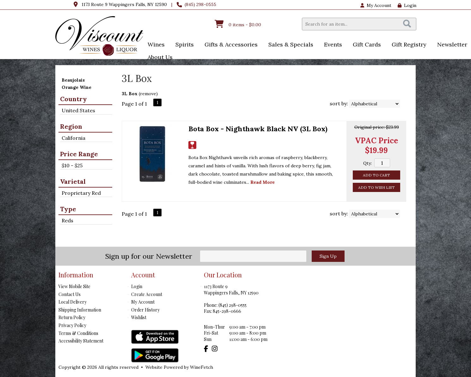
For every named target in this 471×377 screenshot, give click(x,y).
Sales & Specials (289, 45)
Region (71, 126)
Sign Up (328, 256)
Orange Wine (76, 87)
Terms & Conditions (78, 333)
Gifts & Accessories (229, 45)
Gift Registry (409, 44)
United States (78, 110)
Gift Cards (367, 44)
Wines (154, 45)
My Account (143, 302)
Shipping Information (79, 310)
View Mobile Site (74, 286)
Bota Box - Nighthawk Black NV (257, 128)
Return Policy (71, 317)
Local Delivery (72, 302)
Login (407, 5)
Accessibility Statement (80, 341)
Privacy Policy (72, 325)
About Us (158, 57)
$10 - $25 (72, 165)
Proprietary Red (81, 193)
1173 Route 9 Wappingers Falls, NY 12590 (124, 4)
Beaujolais (73, 80)
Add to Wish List (376, 187)
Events (331, 45)
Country (73, 99)
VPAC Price (376, 140)
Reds (67, 220)
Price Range (79, 154)
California (73, 138)
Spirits (182, 45)
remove (148, 93)
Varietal (73, 181)
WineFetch (201, 367)
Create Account (146, 294)
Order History (145, 310)
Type (68, 209)
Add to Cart (376, 175)
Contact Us (69, 294)
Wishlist (138, 317)
